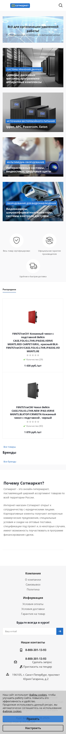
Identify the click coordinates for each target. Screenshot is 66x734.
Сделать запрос (42, 662)
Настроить (33, 728)
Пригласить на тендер (37, 666)
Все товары (10, 446)
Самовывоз (33, 584)
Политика (33, 589)
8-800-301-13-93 (35, 650)
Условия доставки (33, 609)
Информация (33, 598)
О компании (33, 579)
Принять (33, 719)
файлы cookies (38, 694)
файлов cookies (12, 711)
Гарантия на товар (33, 613)
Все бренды (10, 461)
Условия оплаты (33, 604)
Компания (33, 573)
